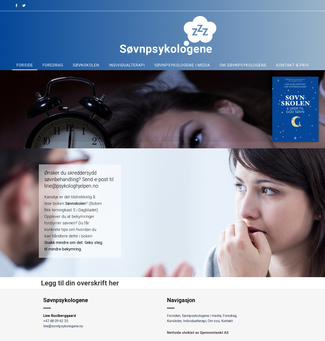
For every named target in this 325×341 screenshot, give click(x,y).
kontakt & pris (292, 65)
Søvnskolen (86, 65)
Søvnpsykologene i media (182, 65)
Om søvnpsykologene (243, 65)
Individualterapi (127, 65)
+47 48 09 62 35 (55, 321)
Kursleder (174, 321)
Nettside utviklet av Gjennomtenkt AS (198, 333)
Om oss (214, 321)
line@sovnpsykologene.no (63, 326)
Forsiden (173, 316)
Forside (24, 65)
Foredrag (53, 65)
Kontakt (227, 321)
